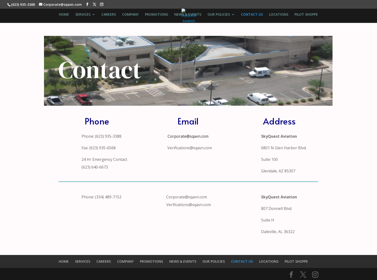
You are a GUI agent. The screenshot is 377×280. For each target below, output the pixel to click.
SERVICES (82, 15)
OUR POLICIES (218, 15)
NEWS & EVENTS (187, 15)
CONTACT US (252, 15)
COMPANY (130, 15)
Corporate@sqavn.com (188, 136)
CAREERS (108, 15)
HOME (64, 15)
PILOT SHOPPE (306, 15)
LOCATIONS (278, 15)
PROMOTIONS (156, 15)
